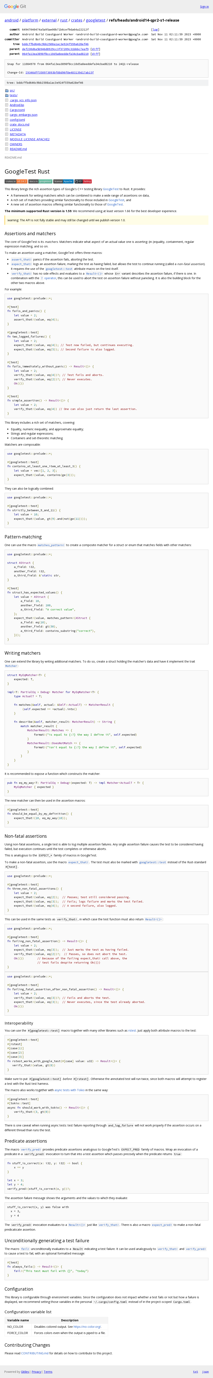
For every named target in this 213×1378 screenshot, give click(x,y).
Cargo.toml (17, 110)
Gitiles (25, 1372)
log (155, 29)
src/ (12, 90)
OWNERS (16, 144)
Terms (48, 1372)
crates (76, 20)
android (12, 20)
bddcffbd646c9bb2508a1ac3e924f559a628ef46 (55, 44)
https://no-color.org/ (87, 1327)
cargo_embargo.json (23, 115)
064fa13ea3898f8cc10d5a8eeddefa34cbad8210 (55, 54)
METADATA (18, 134)
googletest (95, 20)
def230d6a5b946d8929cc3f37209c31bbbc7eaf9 (55, 49)
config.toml (17, 120)
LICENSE (15, 129)
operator (48, 278)
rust (64, 20)
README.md (18, 149)
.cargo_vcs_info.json (23, 100)
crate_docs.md (19, 124)
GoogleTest (111, 189)
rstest (132, 1030)
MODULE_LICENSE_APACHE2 (30, 139)
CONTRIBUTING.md (34, 1353)
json (205, 1371)
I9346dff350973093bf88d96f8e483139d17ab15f (60, 72)
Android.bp (17, 105)
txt (195, 1371)
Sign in (204, 7)
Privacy (36, 1372)
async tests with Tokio (69, 1090)
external (49, 20)
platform (30, 20)
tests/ (13, 95)
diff (95, 49)
